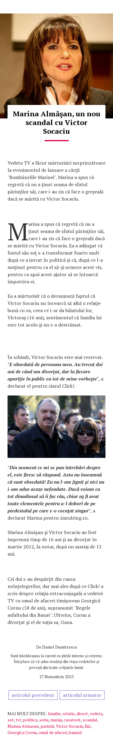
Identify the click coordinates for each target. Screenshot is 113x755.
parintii (47, 726)
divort (82, 713)
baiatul (75, 732)
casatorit (72, 720)
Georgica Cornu (22, 732)
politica (30, 720)
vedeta (96, 713)
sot (11, 720)
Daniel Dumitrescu (59, 647)
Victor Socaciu (69, 726)
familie (54, 713)
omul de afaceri (53, 732)
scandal (90, 720)
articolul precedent (33, 695)
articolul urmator (82, 695)
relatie (68, 713)
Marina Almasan (23, 726)
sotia (44, 720)
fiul (88, 726)
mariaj (56, 720)
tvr (18, 720)
